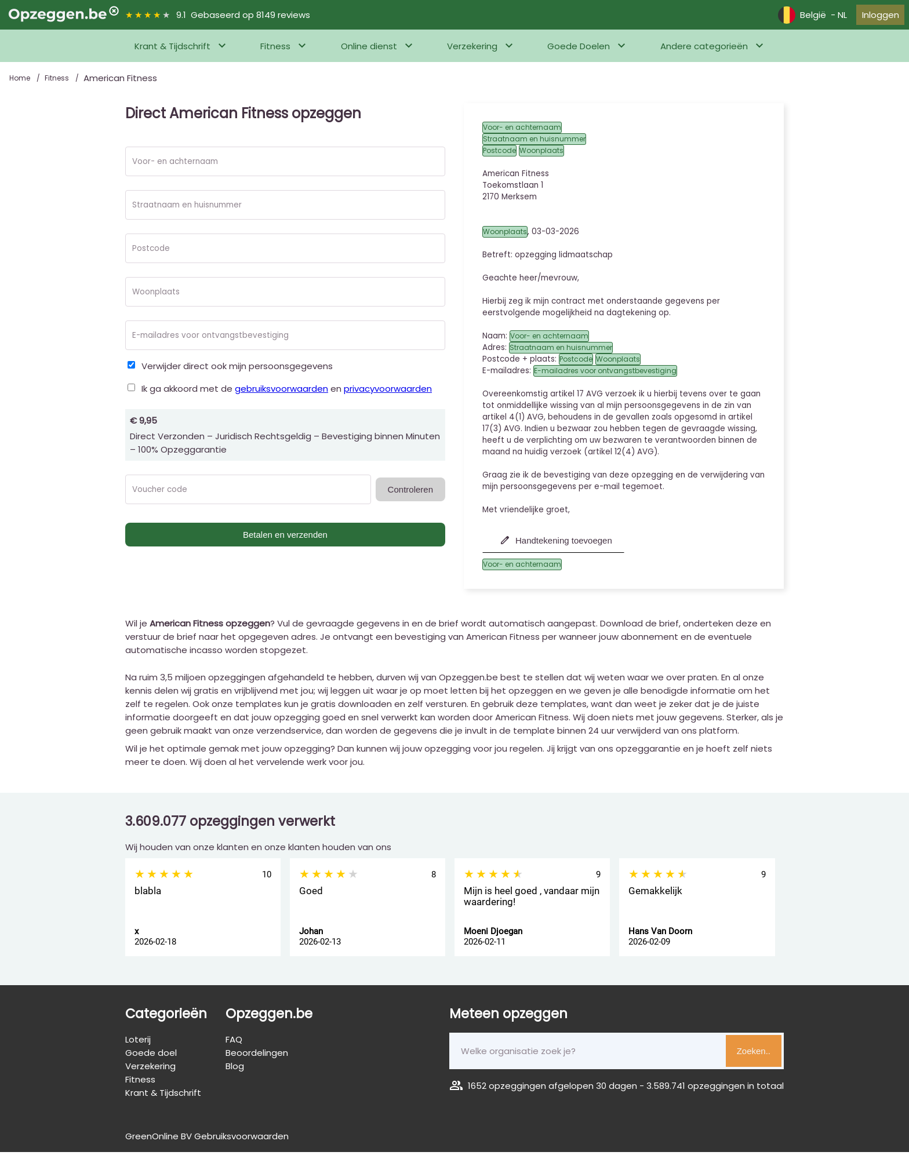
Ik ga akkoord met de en (286, 395)
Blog (235, 1073)
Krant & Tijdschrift (172, 53)
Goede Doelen (578, 53)
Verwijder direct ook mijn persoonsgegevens (237, 373)
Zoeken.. (753, 1058)
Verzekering (472, 53)
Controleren (410, 496)
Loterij (138, 1046)
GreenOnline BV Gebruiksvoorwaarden (207, 1143)
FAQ (234, 1046)
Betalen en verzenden (285, 541)
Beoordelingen (257, 1060)
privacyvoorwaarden (388, 395)
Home (20, 85)
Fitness (275, 53)
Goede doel (151, 1060)
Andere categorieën (704, 53)
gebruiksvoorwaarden (281, 395)
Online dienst (369, 53)
